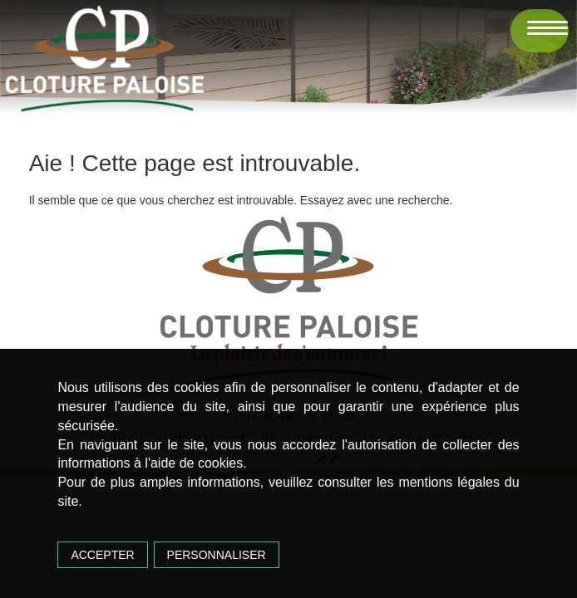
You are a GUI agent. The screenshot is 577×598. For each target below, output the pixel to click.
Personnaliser (216, 554)
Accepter (102, 554)
